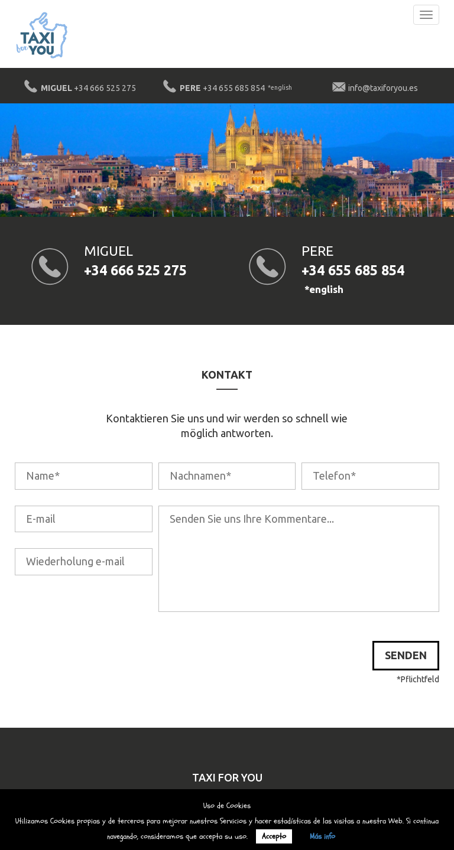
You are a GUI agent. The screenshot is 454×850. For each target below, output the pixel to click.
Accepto (274, 836)
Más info (322, 836)
